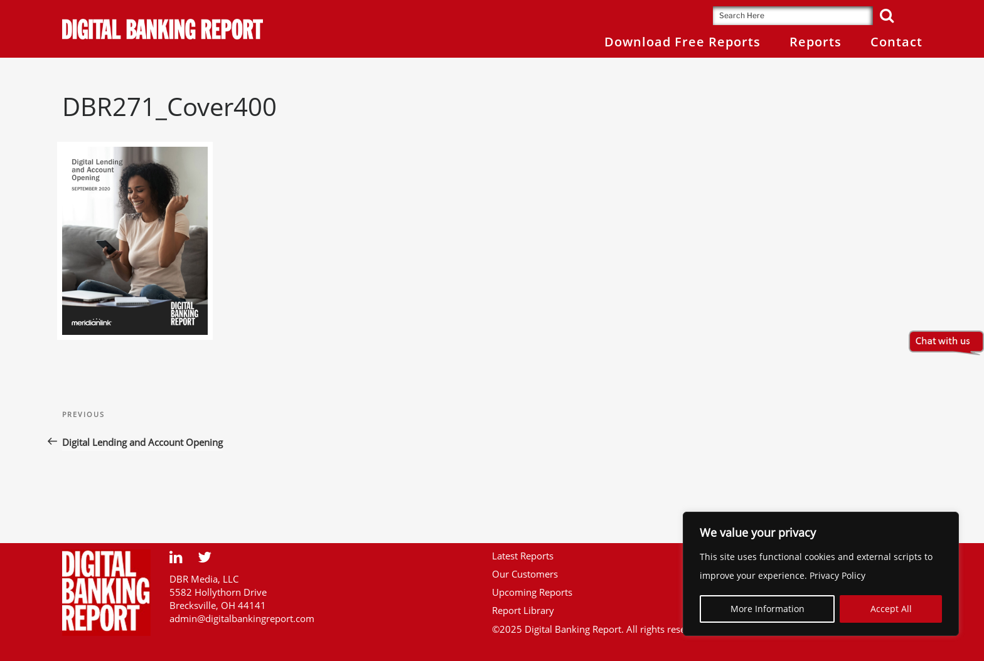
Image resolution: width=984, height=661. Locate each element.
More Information (767, 609)
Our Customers (525, 574)
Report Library (523, 610)
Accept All (891, 609)
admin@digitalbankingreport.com (241, 618)
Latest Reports (523, 555)
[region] (821, 574)
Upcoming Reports (532, 592)
